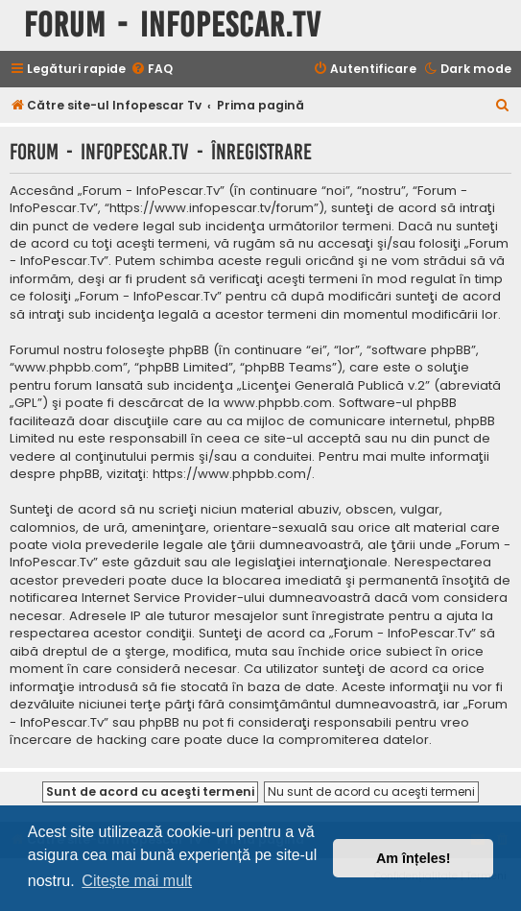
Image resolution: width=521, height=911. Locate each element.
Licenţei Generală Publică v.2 (333, 386)
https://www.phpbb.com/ (232, 474)
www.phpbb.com (278, 403)
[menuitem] (151, 70)
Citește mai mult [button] (137, 881)
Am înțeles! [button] (413, 858)
